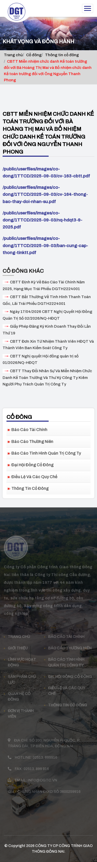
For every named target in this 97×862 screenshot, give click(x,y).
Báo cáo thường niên (32, 441)
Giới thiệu (18, 644)
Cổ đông (34, 55)
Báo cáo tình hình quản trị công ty (46, 453)
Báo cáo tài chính (29, 429)
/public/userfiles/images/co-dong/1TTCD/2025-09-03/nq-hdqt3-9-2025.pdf (42, 220)
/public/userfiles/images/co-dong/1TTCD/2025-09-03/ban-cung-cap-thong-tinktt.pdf (45, 245)
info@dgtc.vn (42, 776)
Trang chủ (13, 55)
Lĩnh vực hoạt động (22, 658)
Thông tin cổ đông (62, 55)
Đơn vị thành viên (21, 709)
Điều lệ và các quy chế (34, 477)
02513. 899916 (45, 753)
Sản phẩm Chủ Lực (22, 675)
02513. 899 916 (36, 764)
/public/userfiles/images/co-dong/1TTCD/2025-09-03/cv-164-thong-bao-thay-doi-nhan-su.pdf (45, 194)
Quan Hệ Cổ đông (19, 692)
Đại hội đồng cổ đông (32, 465)
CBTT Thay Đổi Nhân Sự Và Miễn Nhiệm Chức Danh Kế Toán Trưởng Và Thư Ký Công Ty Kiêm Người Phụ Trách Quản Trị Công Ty (47, 377)
